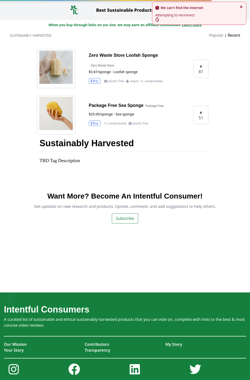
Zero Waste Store (102, 65)
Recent (234, 35)
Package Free (155, 106)
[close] (241, 7)
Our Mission (15, 344)
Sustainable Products (125, 10)
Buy (94, 81)
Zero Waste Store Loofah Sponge (123, 55)
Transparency (97, 350)
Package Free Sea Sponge (116, 105)
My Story (173, 344)
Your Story (14, 350)
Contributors (97, 344)
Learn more (191, 24)
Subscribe (125, 218)
